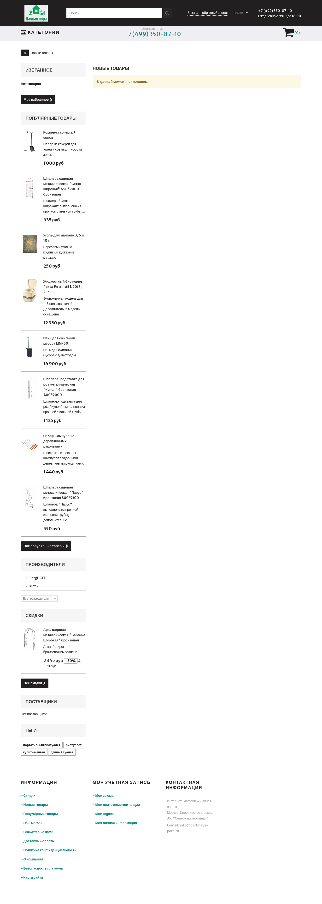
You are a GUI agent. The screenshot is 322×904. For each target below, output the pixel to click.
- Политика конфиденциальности (48, 850)
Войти (238, 13)
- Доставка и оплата (37, 841)
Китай (34, 586)
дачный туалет (62, 752)
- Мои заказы (104, 795)
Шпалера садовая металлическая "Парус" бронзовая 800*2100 (63, 492)
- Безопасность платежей (42, 868)
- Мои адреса (104, 814)
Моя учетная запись (122, 782)
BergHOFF (37, 578)
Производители (45, 564)
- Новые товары (34, 805)
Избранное (39, 70)
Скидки (34, 615)
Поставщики (41, 701)
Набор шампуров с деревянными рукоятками (58, 441)
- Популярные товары (39, 814)
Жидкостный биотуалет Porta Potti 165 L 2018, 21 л (62, 286)
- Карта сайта (32, 877)
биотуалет (74, 745)
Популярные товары (51, 118)
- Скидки (28, 795)
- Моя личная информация (115, 823)
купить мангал (34, 752)
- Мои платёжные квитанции (116, 805)
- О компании (32, 859)
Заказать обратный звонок (207, 13)
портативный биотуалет (41, 745)
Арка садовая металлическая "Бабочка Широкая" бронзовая (64, 635)
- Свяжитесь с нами (37, 832)
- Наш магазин (33, 823)
